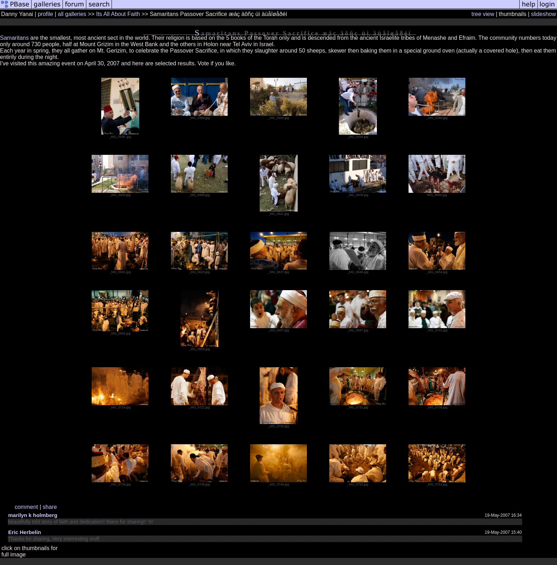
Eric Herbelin (24, 532)
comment (26, 507)
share (50, 507)
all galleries (72, 14)
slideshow (543, 14)
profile (45, 14)
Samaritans (14, 38)
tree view (482, 14)
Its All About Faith (118, 14)
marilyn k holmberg (32, 515)
